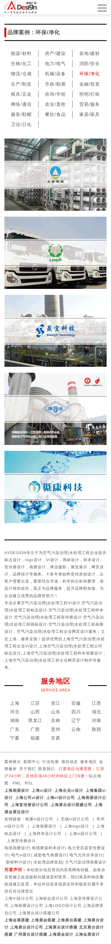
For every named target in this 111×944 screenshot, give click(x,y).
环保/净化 (89, 73)
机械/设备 (55, 73)
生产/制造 (21, 83)
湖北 (96, 711)
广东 (15, 729)
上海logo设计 (76, 826)
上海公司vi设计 (29, 797)
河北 (15, 711)
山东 (55, 711)
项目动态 (69, 761)
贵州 (55, 729)
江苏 (35, 703)
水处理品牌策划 (47, 862)
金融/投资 (89, 83)
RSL (29, 783)
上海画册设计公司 (26, 905)
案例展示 (12, 761)
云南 (76, 729)
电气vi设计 (21, 855)
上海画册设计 (16, 790)
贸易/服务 (89, 104)
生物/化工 (21, 63)
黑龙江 (35, 720)
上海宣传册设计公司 (29, 805)
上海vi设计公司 (60, 797)
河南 (96, 720)
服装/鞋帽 (21, 114)
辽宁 (76, 720)
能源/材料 (21, 53)
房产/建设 (55, 53)
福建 (35, 737)
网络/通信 (21, 104)
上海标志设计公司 (51, 898)
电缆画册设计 (16, 848)
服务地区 (88, 761)
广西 (35, 729)
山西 (35, 711)
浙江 (55, 703)
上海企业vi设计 (68, 790)
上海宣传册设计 (21, 840)
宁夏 (15, 737)
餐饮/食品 (55, 114)
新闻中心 (31, 761)
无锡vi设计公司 (75, 819)
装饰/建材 (89, 53)
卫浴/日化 (21, 124)
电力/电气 (55, 63)
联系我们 (46, 769)
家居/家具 (89, 114)
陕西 (96, 729)
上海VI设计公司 (18, 898)
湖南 (15, 720)
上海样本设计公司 (45, 833)
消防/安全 (89, 63)
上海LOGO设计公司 (63, 905)
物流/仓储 (21, 73)
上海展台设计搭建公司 (71, 805)
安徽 (76, 703)
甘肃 (55, 737)
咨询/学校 (55, 94)
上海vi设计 (42, 790)
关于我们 (27, 769)
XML (16, 783)
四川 (76, 711)
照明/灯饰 (89, 94)
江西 (96, 703)
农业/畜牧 (55, 104)
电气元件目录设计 (86, 855)
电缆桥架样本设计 (48, 848)
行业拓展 (50, 761)
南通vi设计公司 (39, 819)
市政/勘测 (55, 83)
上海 (15, 703)
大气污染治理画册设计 (86, 862)
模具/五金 (21, 94)
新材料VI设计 (18, 862)
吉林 (55, 720)
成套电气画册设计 (50, 855)
